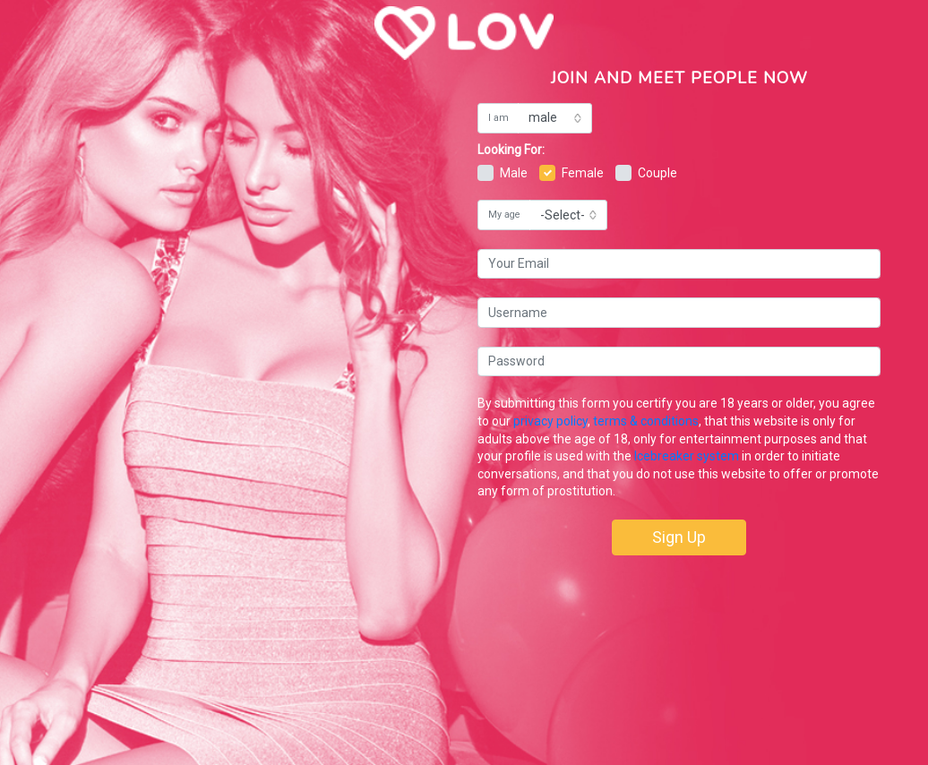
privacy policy (550, 421)
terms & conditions (646, 421)
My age (504, 214)
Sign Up (679, 537)
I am (498, 118)
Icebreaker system (686, 456)
